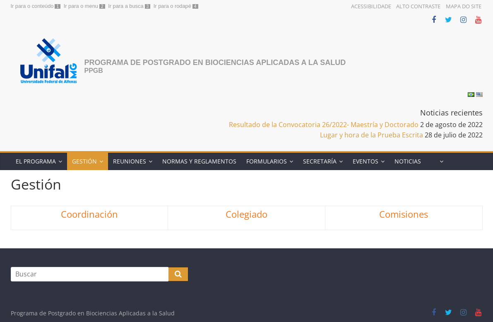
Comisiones (403, 214)
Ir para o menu (81, 6)
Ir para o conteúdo (32, 6)
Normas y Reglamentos (199, 161)
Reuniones (129, 161)
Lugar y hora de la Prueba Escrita (371, 134)
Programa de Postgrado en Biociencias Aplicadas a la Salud (215, 62)
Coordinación (89, 214)
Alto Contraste (418, 6)
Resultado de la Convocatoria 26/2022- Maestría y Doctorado (323, 124)
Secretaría (320, 161)
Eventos (365, 161)
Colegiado (246, 214)
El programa (36, 161)
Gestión (84, 161)
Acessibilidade (371, 6)
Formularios (266, 161)
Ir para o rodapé (172, 6)
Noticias (407, 161)
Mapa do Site (463, 6)
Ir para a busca (125, 6)
